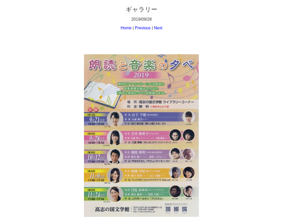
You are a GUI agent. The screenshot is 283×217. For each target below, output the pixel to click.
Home (126, 28)
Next (158, 28)
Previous (143, 28)
